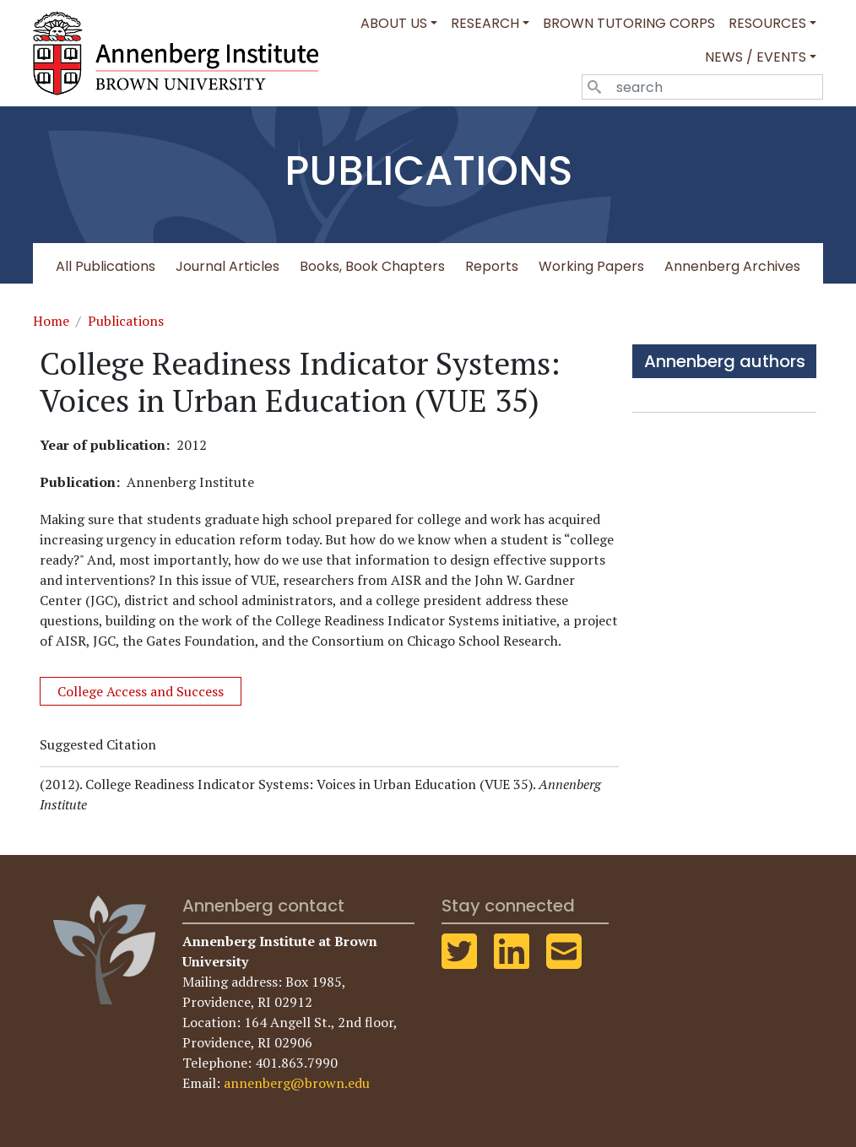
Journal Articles (227, 266)
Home (51, 320)
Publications (126, 320)
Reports (491, 266)
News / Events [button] (755, 57)
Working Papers (591, 266)
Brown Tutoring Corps (629, 23)
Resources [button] (767, 23)
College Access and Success (140, 691)
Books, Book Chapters (372, 266)
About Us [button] (393, 23)
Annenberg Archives (732, 266)
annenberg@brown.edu (297, 1083)
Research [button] (485, 23)
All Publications (105, 266)
